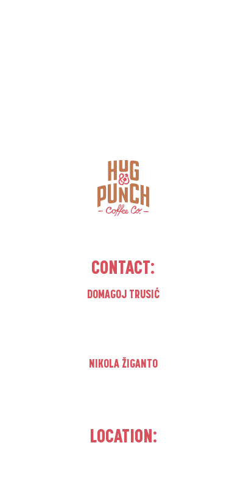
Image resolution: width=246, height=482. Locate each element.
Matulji (123, 467)
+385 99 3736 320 (123, 315)
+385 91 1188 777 (123, 385)
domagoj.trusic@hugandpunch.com (123, 331)
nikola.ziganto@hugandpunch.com (123, 400)
